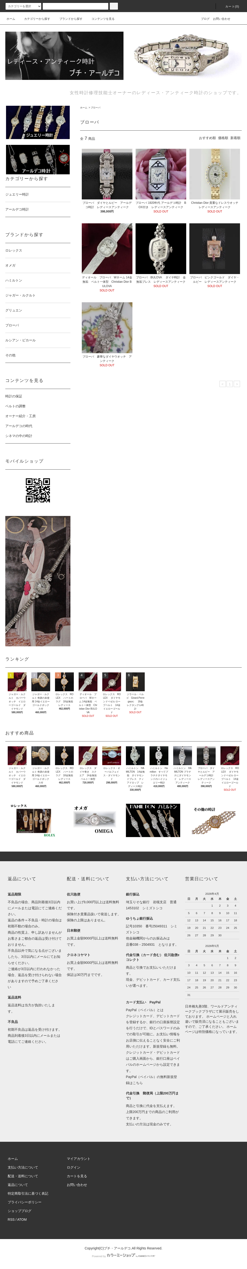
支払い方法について (23, 1167)
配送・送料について (23, 1176)
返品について (18, 1185)
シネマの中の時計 (20, 436)
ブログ (202, 19)
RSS (11, 1219)
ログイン (73, 1167)
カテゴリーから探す (34, 19)
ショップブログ (19, 1211)
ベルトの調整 (15, 406)
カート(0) (229, 6)
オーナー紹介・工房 (20, 416)
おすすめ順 (207, 138)
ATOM (22, 1219)
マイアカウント (78, 1159)
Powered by (123, 1256)
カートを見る (77, 1176)
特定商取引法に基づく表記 (28, 1193)
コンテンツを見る (100, 19)
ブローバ (95, 107)
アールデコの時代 (18, 426)
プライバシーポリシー (24, 1202)
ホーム (11, 19)
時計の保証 (13, 396)
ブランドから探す (68, 19)
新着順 (235, 138)
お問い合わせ (221, 19)
